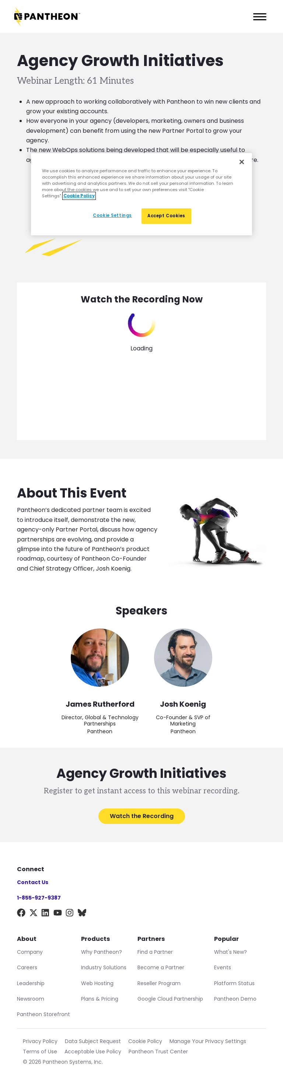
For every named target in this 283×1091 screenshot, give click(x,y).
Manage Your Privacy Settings (208, 1041)
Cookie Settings (112, 215)
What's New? (230, 952)
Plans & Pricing (99, 998)
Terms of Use (40, 1051)
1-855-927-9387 (39, 897)
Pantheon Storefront (43, 1014)
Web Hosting (97, 983)
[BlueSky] (82, 914)
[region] (141, 194)
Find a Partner (155, 952)
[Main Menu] (258, 16)
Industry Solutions (103, 967)
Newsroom (30, 998)
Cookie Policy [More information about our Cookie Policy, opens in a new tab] (79, 196)
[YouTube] (57, 914)
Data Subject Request (93, 1041)
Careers (27, 967)
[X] (33, 914)
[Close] (242, 162)
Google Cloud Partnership (170, 998)
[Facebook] (21, 914)
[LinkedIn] (45, 914)
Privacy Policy (40, 1041)
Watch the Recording (142, 816)
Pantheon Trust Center (158, 1051)
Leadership (31, 983)
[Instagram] (70, 914)
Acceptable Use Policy (92, 1051)
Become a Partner (160, 967)
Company (30, 952)
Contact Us (32, 882)
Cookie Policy (145, 1041)
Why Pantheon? (101, 952)
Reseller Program (159, 983)
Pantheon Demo (235, 998)
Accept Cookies (166, 216)
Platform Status (234, 983)
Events (222, 967)
